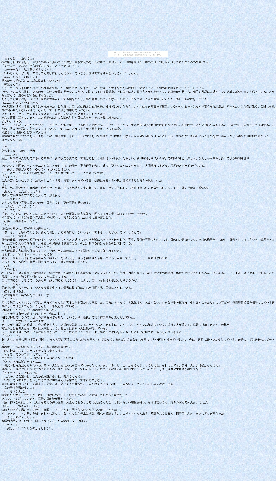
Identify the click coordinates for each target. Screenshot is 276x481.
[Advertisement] (138, 26)
